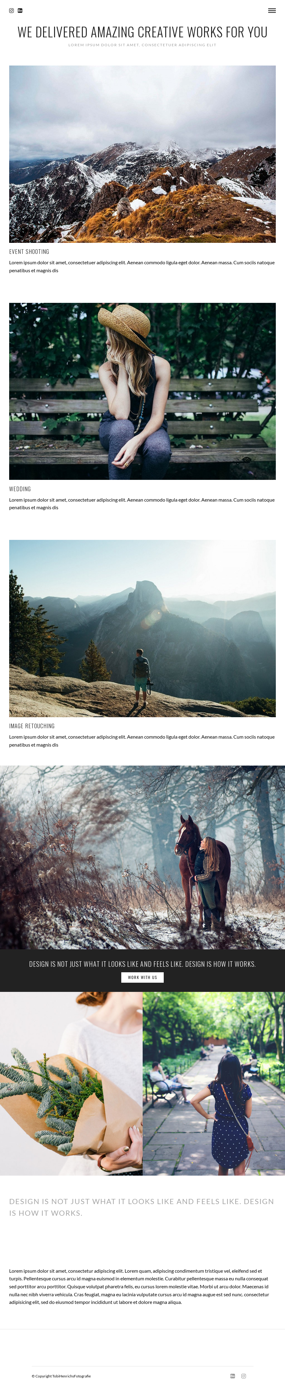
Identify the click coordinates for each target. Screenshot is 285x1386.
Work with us (142, 977)
